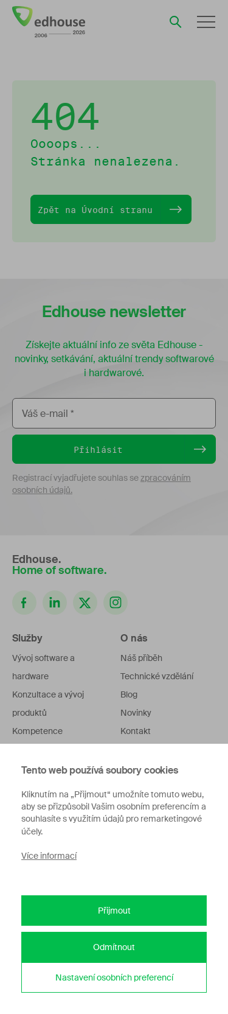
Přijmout (114, 910)
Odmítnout (114, 947)
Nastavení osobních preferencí (114, 977)
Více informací (49, 855)
